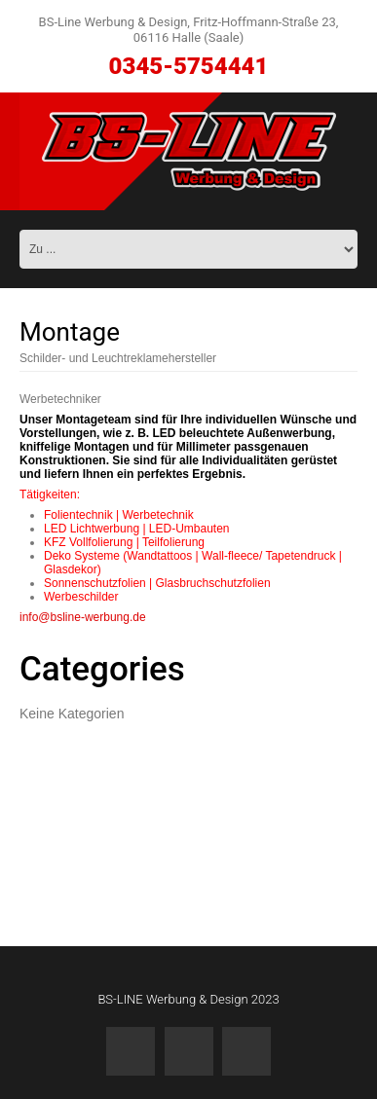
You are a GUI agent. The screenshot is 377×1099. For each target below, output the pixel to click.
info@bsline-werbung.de (82, 617)
